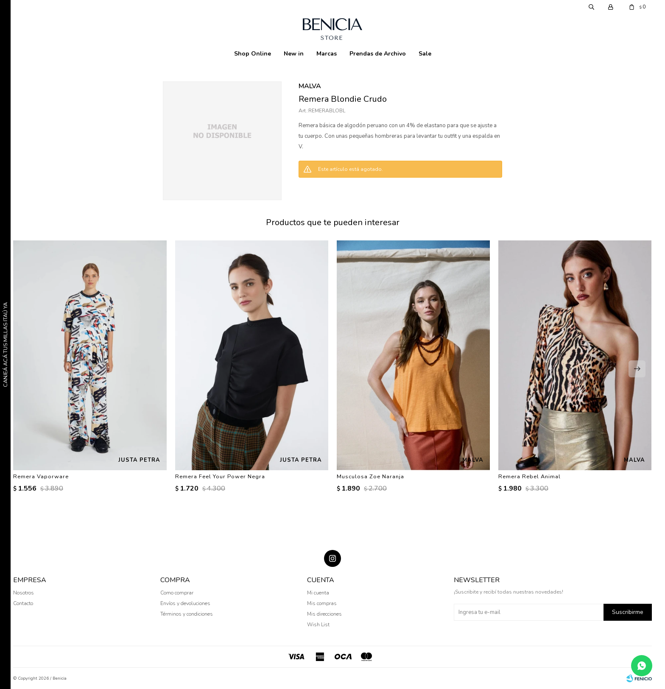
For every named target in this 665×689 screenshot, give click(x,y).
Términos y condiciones (186, 614)
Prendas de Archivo (377, 54)
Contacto (23, 603)
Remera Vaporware (41, 476)
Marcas (326, 54)
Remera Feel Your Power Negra (220, 476)
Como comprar (176, 592)
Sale (425, 54)
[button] (637, 368)
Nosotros (23, 592)
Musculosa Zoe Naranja (370, 476)
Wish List (318, 624)
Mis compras (322, 603)
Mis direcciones (324, 614)
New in (294, 54)
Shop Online (252, 54)
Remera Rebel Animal (529, 476)
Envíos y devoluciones (185, 603)
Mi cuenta (318, 592)
